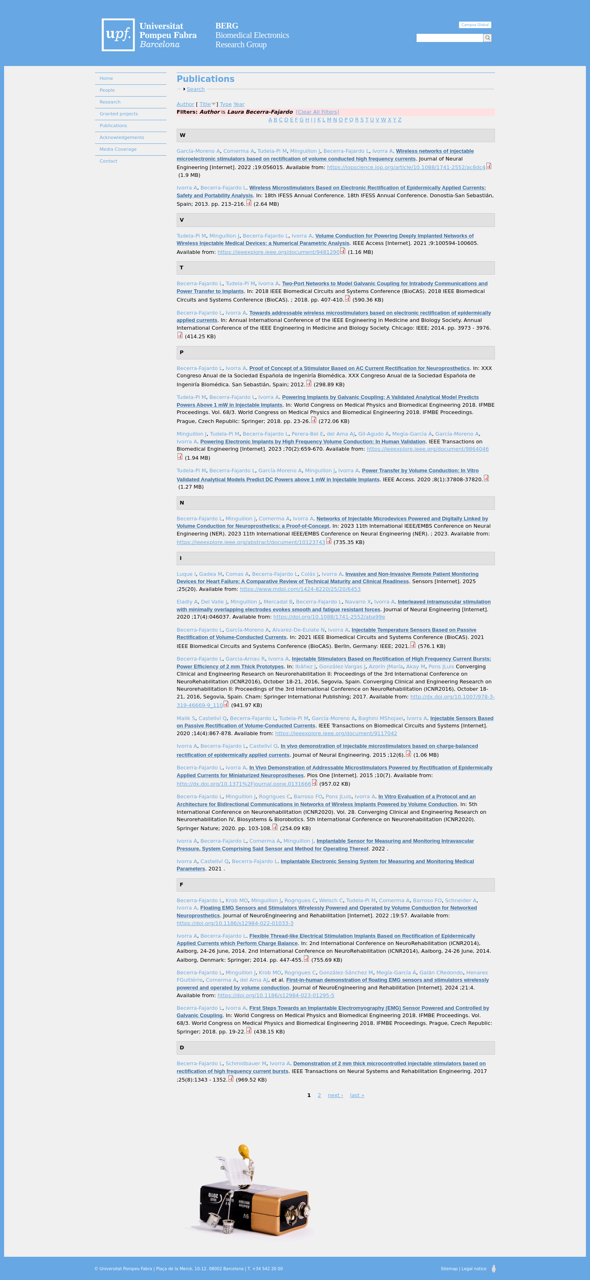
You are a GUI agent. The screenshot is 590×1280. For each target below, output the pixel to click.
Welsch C (331, 900)
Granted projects (119, 114)
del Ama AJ (341, 434)
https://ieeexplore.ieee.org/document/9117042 (336, 733)
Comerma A (238, 151)
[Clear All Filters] (317, 112)
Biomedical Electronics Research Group (252, 35)
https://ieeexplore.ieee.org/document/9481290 (278, 252)
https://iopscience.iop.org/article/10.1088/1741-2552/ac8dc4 (406, 167)
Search (196, 89)
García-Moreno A (198, 151)
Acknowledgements (122, 137)
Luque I (186, 574)
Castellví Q (213, 718)
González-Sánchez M (346, 972)
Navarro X (358, 602)
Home (106, 78)
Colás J (310, 574)
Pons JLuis (441, 666)
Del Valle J (214, 602)
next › (336, 1095)
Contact (109, 161)
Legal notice (474, 1269)
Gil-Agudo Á (373, 434)
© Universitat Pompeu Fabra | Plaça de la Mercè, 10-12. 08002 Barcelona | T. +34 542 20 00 (188, 1269)
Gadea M (210, 574)
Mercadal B (278, 602)
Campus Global (475, 25)
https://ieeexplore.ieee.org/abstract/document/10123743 (251, 542)
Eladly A (187, 602)
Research (110, 102)
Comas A (237, 574)
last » (357, 1095)
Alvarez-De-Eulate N (299, 630)
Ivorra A (383, 151)
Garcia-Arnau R (245, 659)
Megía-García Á (412, 434)
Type (226, 104)
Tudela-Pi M (272, 151)
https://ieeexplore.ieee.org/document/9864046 (428, 449)
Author (185, 104)
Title (205, 104)
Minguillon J (305, 151)
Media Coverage (118, 149)
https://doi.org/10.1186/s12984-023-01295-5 (275, 995)
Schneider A (461, 900)
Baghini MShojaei (380, 718)
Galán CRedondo (441, 972)
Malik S (186, 718)
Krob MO (237, 900)
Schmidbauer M (246, 1063)
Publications (113, 125)
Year (238, 104)
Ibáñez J (305, 666)
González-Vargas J (342, 666)
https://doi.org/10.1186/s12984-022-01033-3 (235, 923)
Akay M (415, 666)
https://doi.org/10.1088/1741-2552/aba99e (329, 617)
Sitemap (449, 1269)
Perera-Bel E (308, 434)
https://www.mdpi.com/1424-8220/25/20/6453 (300, 589)
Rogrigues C (275, 796)
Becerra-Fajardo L (346, 151)
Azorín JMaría (386, 666)
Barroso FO (308, 796)
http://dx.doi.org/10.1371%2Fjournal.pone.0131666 (244, 784)
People (107, 90)
